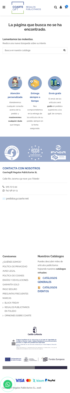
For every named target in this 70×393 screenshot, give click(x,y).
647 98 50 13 (10, 190)
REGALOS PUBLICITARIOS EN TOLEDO (17, 309)
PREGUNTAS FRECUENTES (15, 294)
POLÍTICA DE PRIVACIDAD (15, 266)
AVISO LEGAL (9, 271)
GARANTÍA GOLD (11, 284)
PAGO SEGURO (10, 289)
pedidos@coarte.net (17, 198)
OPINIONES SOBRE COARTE (18, 315)
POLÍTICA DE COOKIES (13, 275)
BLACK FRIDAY (12, 303)
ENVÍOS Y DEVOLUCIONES (15, 280)
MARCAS (7, 298)
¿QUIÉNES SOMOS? (12, 262)
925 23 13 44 (10, 186)
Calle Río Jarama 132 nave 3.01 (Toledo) (21, 179)
